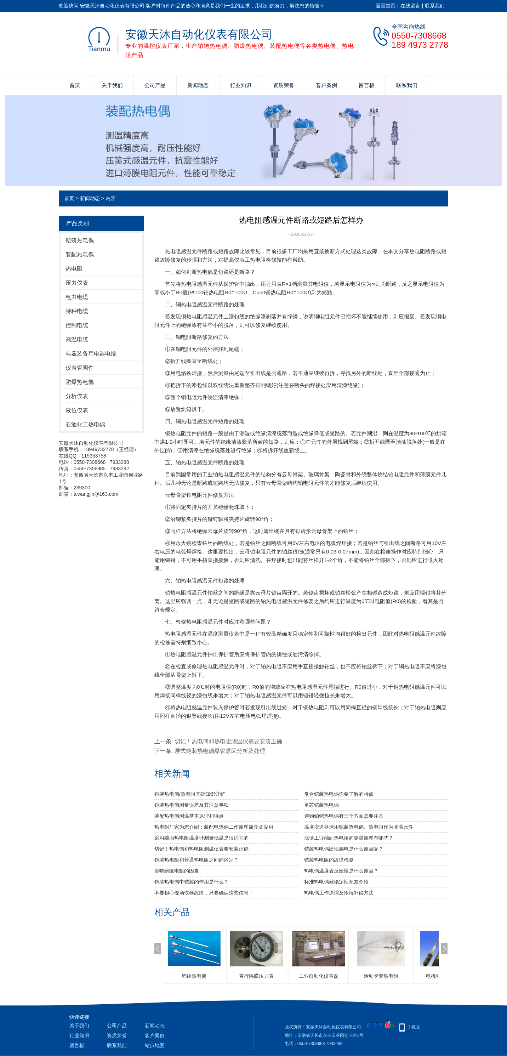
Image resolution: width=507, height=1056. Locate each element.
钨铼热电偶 (194, 976)
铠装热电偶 (79, 240)
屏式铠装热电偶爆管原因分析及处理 (220, 751)
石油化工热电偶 (85, 424)
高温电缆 (76, 339)
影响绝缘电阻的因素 (176, 871)
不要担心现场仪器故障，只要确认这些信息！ (204, 893)
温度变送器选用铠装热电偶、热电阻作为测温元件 (358, 827)
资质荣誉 (283, 85)
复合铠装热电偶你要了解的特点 (339, 794)
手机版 (413, 1026)
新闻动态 (198, 85)
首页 (74, 85)
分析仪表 (76, 396)
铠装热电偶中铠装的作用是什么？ (191, 882)
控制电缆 (76, 325)
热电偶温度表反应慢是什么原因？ (341, 871)
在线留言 (410, 5)
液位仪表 (76, 410)
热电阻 (73, 269)
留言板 (367, 85)
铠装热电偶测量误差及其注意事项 (191, 805)
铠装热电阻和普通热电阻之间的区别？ (196, 860)
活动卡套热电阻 (381, 976)
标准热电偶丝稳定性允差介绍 (336, 882)
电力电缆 (76, 297)
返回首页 (385, 5)
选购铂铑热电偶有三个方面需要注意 (343, 816)
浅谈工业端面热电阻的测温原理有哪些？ (348, 838)
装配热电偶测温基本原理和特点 (189, 816)
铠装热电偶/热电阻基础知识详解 (189, 794)
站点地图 (155, 1045)
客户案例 (326, 85)
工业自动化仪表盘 (318, 976)
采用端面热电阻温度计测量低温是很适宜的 (201, 838)
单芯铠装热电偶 (321, 805)
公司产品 (155, 85)
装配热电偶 (79, 254)
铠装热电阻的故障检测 (329, 860)
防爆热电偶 (79, 382)
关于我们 (112, 85)
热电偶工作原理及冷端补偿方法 (339, 893)
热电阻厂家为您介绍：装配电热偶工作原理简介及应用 (213, 827)
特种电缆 (76, 311)
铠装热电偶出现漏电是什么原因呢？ (343, 849)
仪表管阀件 (79, 368)
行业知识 (240, 85)
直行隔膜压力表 (256, 976)
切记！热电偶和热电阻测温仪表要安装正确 (228, 741)
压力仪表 (76, 283)
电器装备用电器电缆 (90, 354)
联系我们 (435, 5)
